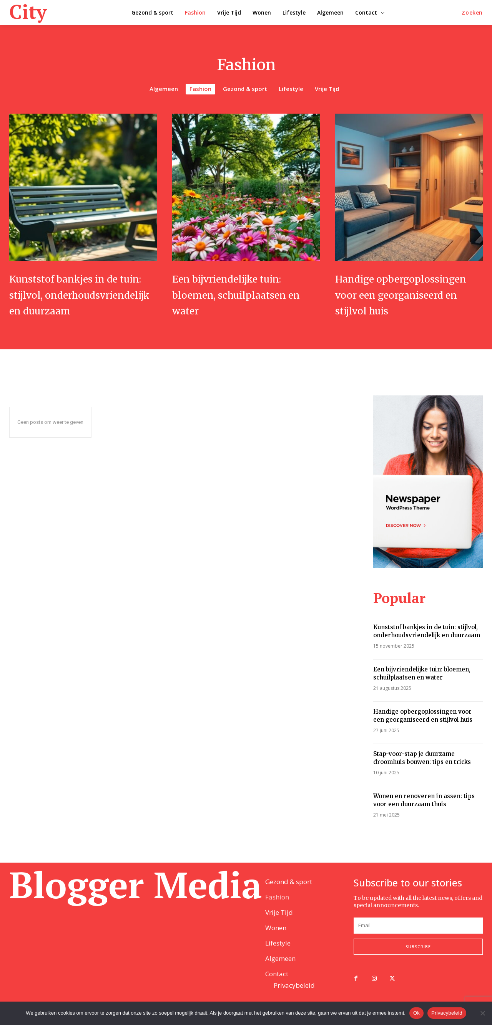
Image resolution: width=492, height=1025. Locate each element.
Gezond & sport (245, 89)
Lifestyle (291, 89)
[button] (472, 13)
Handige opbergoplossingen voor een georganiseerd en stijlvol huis (408, 302)
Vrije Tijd (327, 89)
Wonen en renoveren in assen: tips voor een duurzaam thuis (424, 816)
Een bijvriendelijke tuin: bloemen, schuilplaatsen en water (245, 294)
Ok (416, 1013)
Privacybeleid (446, 1013)
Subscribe (418, 958)
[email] (418, 936)
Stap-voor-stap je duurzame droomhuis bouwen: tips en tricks (422, 774)
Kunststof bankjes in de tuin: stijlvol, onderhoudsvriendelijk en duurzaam (79, 302)
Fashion (200, 89)
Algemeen (164, 89)
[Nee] (482, 1013)
